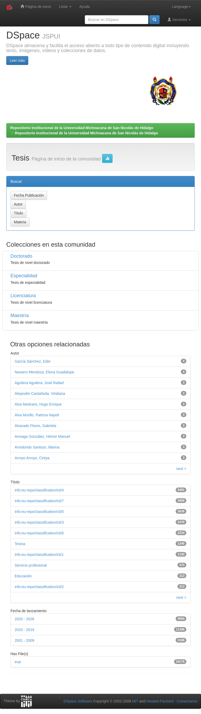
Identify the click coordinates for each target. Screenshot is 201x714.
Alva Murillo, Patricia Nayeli (37, 415)
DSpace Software (78, 701)
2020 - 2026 (24, 619)
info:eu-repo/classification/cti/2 (39, 587)
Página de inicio (35, 6)
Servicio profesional (31, 565)
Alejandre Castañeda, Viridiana (40, 393)
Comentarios (187, 701)
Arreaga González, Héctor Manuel (42, 436)
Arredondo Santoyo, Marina (37, 447)
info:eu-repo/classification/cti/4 (39, 490)
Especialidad (23, 275)
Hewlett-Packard (159, 701)
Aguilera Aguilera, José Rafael (39, 383)
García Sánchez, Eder (33, 361)
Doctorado (21, 256)
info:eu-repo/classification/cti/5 (39, 512)
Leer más (17, 60)
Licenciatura (23, 295)
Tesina (20, 544)
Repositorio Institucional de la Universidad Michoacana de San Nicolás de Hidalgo (81, 128)
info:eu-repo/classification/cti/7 (39, 501)
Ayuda (84, 6)
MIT (135, 701)
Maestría (19, 315)
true (18, 662)
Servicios (179, 19)
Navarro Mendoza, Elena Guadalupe (44, 372)
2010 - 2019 (24, 630)
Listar (65, 6)
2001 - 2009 (24, 640)
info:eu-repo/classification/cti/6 (39, 533)
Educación (23, 576)
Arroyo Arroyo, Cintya (32, 458)
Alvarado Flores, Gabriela (35, 426)
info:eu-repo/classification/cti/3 (39, 522)
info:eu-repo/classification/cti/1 (39, 554)
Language (181, 6)
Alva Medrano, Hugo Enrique (38, 404)
